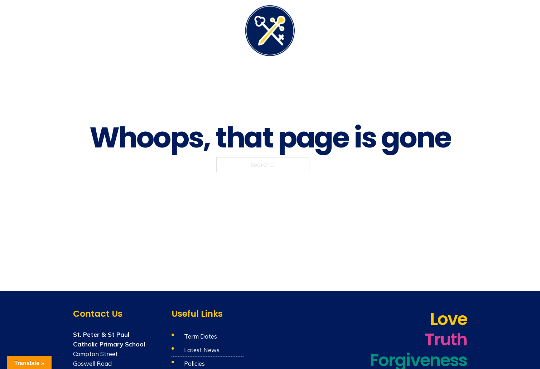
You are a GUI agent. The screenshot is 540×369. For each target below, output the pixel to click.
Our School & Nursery (121, 29)
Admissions (396, 29)
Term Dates (200, 336)
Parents (359, 29)
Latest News (202, 350)
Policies (194, 363)
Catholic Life (179, 29)
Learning (219, 29)
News (430, 29)
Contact (456, 29)
